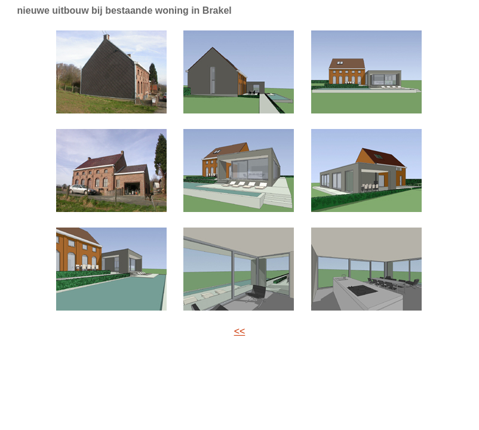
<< (239, 331)
